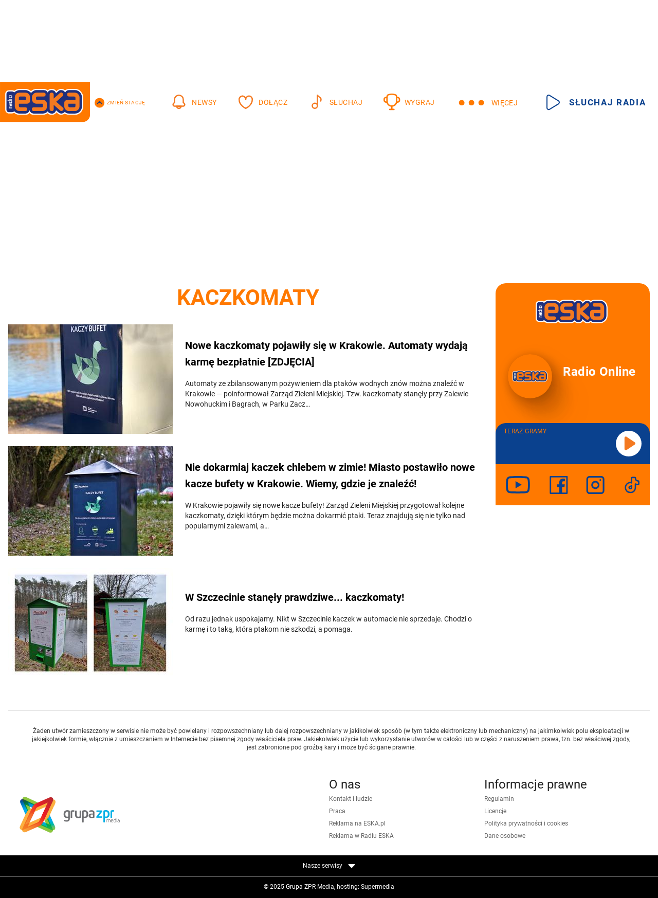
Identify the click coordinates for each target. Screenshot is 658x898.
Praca (337, 811)
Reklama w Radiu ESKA (361, 835)
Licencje (495, 811)
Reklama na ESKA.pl (357, 823)
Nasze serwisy (329, 865)
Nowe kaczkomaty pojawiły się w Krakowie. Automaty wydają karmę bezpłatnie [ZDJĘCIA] (326, 353)
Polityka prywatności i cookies (526, 823)
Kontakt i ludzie (350, 798)
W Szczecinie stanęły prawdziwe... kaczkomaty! (294, 597)
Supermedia (377, 886)
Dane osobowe (504, 835)
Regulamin (499, 798)
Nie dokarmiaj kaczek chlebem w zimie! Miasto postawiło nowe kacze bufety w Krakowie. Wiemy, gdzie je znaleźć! (330, 475)
